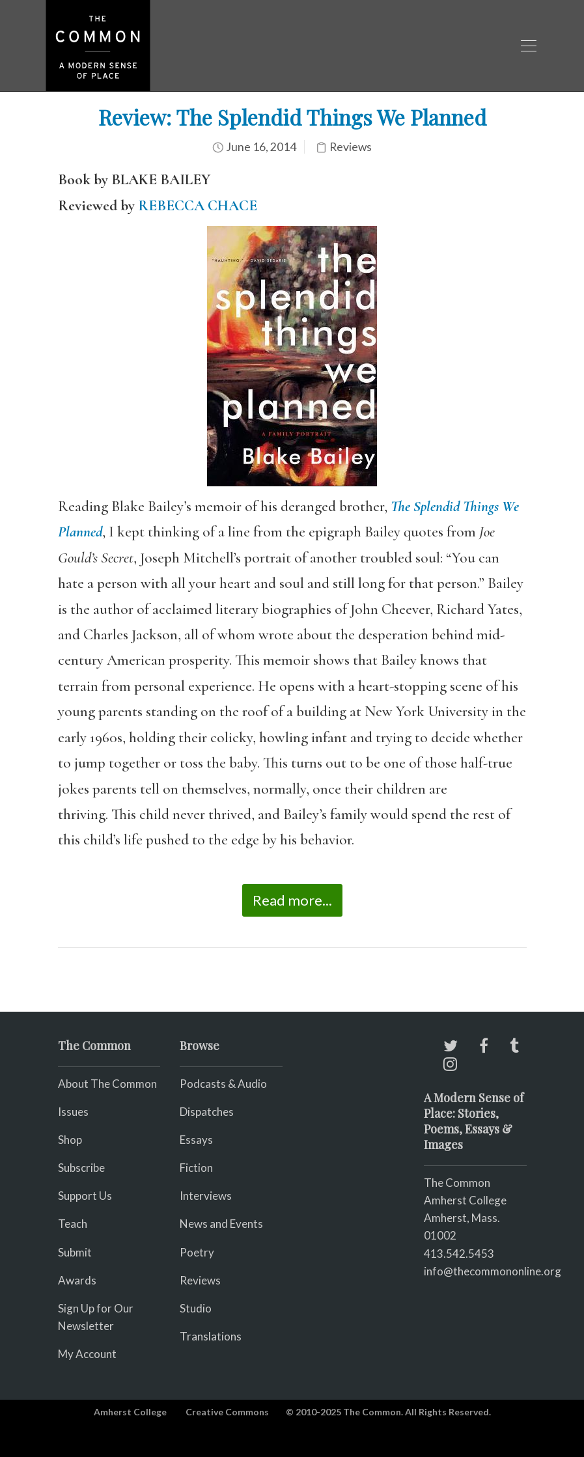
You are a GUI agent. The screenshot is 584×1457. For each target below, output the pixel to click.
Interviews (206, 1195)
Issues (73, 1111)
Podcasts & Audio (223, 1083)
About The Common (107, 1083)
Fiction (196, 1167)
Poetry (197, 1252)
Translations (211, 1336)
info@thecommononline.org (492, 1271)
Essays (196, 1139)
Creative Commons (227, 1411)
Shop (70, 1139)
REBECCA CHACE (197, 206)
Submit (75, 1252)
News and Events (221, 1223)
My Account (87, 1354)
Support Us (85, 1195)
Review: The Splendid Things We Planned (292, 117)
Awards (77, 1280)
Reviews (350, 147)
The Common (457, 1182)
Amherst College (130, 1411)
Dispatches (207, 1111)
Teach (72, 1223)
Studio (196, 1308)
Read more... (292, 900)
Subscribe (81, 1167)
